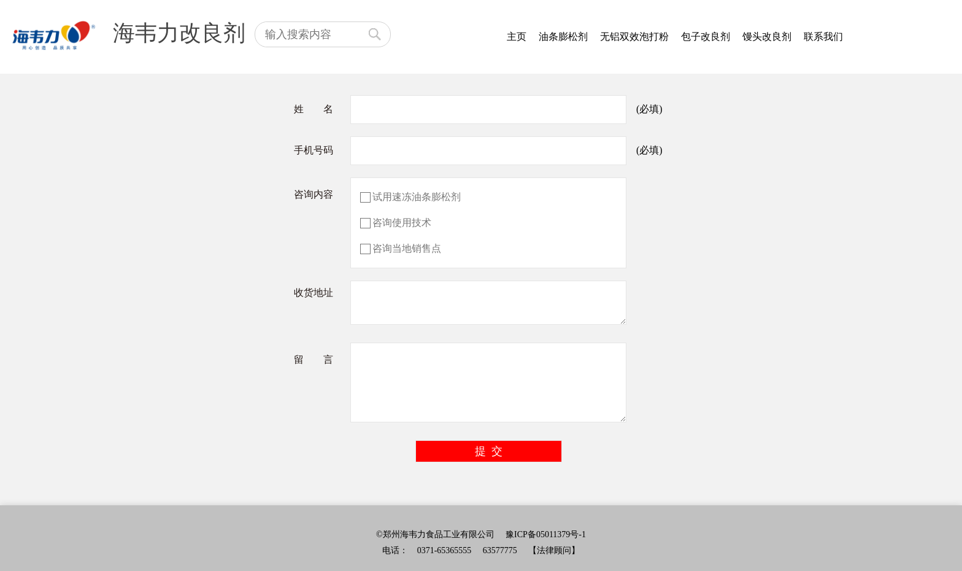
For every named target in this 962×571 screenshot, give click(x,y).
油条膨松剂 (563, 36)
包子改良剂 (705, 36)
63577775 (500, 550)
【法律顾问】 (554, 550)
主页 (516, 36)
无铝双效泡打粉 (634, 36)
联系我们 (823, 36)
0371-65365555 (444, 550)
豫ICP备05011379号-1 (546, 534)
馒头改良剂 (766, 36)
